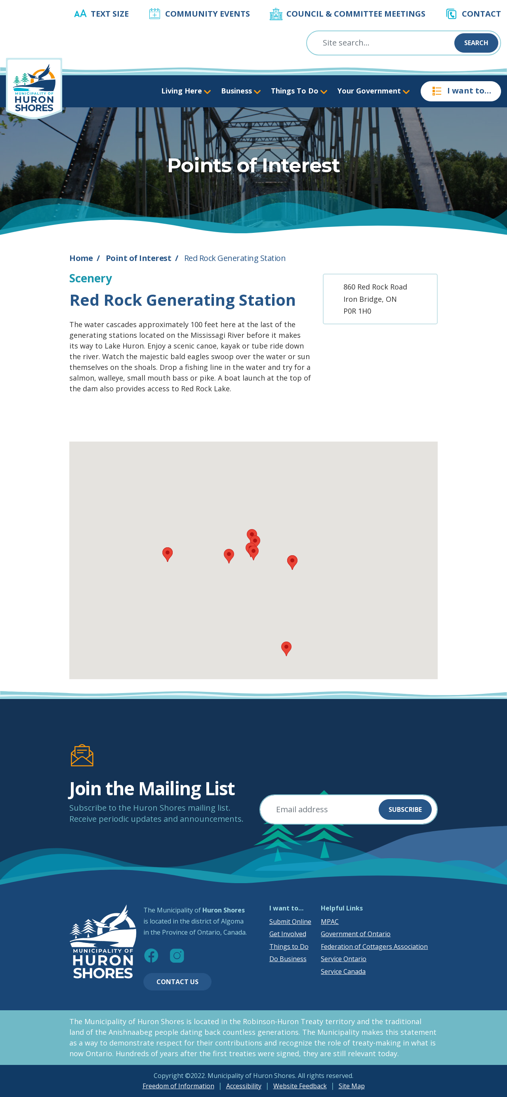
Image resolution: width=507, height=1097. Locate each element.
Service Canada (343, 971)
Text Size (110, 13)
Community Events (207, 13)
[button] (253, 553)
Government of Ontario (356, 933)
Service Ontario (343, 958)
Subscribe (405, 809)
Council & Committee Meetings (355, 13)
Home (81, 258)
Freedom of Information (178, 1086)
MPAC (330, 921)
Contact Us (177, 981)
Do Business (288, 958)
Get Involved (287, 933)
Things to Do (289, 946)
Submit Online (290, 921)
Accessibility (243, 1086)
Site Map (352, 1086)
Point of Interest (139, 258)
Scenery (90, 278)
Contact (481, 13)
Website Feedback (300, 1086)
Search (476, 42)
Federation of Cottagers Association (374, 946)
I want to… (461, 91)
